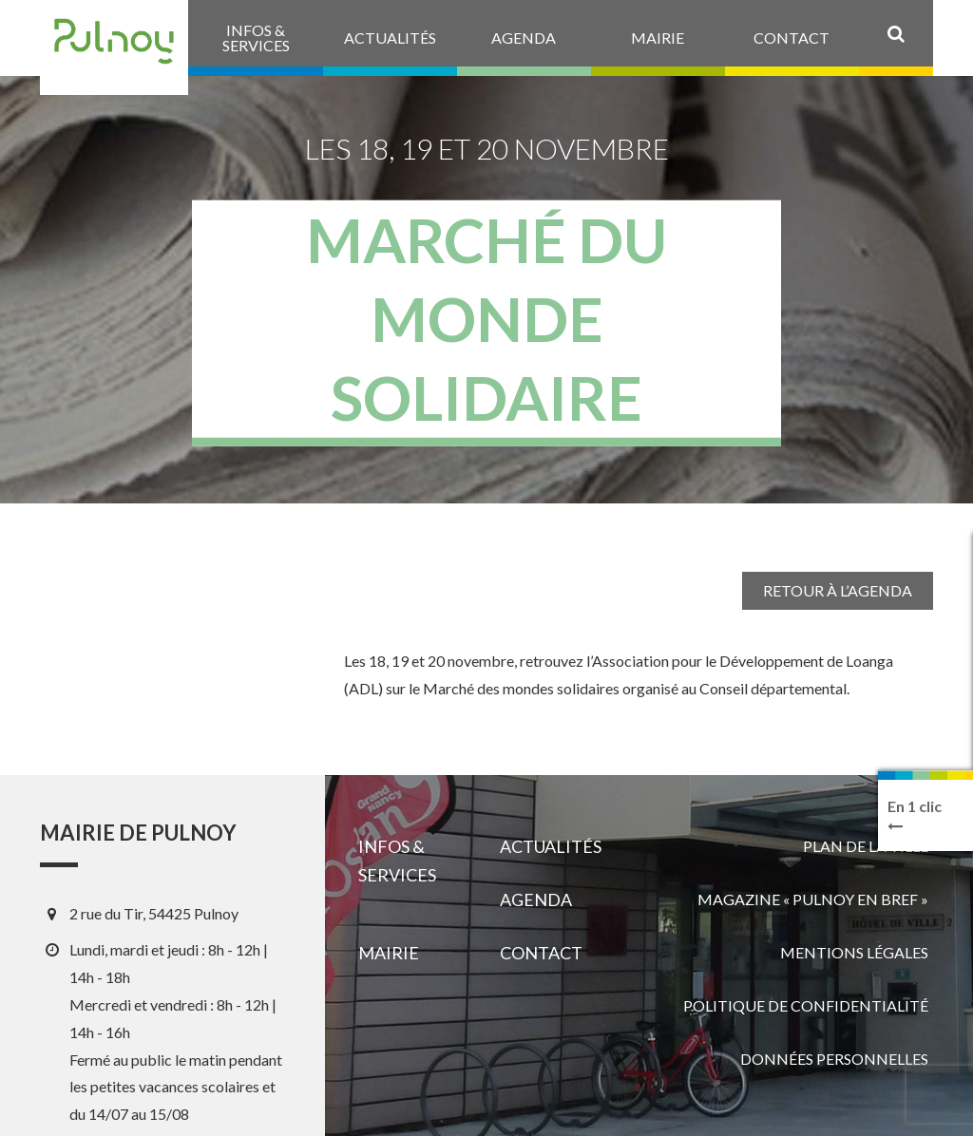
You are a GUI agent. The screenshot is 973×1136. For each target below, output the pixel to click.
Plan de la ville (865, 846)
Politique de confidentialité (805, 1005)
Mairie (388, 952)
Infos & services (397, 860)
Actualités (550, 846)
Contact (541, 952)
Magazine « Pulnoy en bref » (812, 899)
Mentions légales (854, 952)
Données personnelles (834, 1059)
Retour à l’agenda (837, 590)
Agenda (536, 899)
